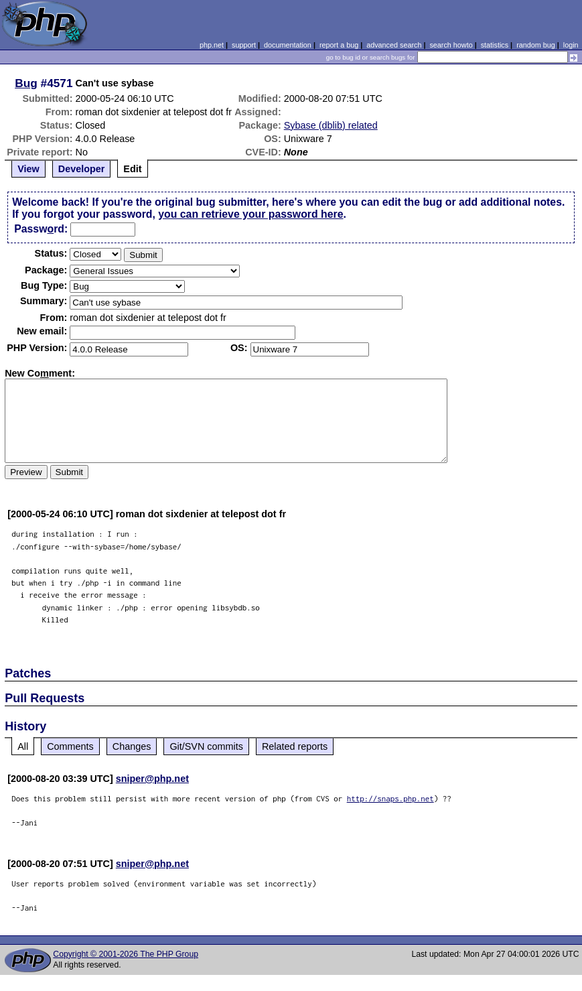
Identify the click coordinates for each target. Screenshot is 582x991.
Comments (70, 746)
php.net (212, 45)
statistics (494, 45)
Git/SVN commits (206, 746)
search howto (450, 45)
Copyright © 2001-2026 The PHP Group (125, 954)
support (244, 45)
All (22, 746)
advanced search (393, 45)
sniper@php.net (152, 778)
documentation (287, 45)
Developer (81, 168)
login (571, 45)
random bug (535, 45)
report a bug (338, 45)
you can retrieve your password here (250, 214)
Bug (26, 83)
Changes (132, 746)
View (28, 168)
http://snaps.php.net (390, 798)
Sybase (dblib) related (331, 125)
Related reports (295, 746)
